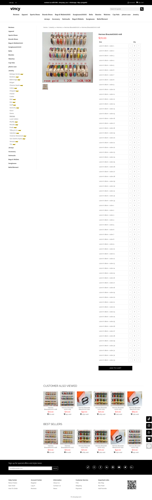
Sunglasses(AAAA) (80, 15)
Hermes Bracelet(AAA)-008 (50, 408)
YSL (12, 144)
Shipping (79, 486)
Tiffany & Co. (15, 130)
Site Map (101, 483)
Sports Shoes (35, 15)
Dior (12, 102)
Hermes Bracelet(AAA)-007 (67, 446)
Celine (13, 88)
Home (45, 27)
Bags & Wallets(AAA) (62, 15)
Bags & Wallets (78, 19)
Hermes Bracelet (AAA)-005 (67, 408)
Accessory (56, 19)
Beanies (98, 15)
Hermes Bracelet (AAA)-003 (118, 408)
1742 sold (118, 414)
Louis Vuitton (14, 119)
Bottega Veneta (16, 74)
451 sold (67, 414)
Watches (107, 15)
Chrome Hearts (16, 85)
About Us (56, 483)
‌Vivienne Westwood (18, 136)
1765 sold (101, 414)
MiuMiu (14, 122)
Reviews (16, 15)
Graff (13, 105)
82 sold (50, 414)
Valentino (14, 133)
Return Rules (12, 483)
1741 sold (135, 414)
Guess (12, 113)
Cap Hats (116, 15)
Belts (91, 15)
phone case (126, 15)
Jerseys (47, 19)
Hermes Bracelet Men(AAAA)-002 (84, 408)
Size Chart (11, 486)
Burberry (14, 77)
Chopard (14, 91)
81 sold (67, 452)
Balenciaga (15, 79)
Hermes (59, 27)
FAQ (77, 483)
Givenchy (14, 108)
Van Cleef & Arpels (17, 139)
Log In (33, 486)
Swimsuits (66, 19)
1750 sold (84, 414)
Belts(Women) (102, 19)
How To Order (13, 488)
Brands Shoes (47, 15)
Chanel (12, 94)
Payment (79, 488)
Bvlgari (12, 82)
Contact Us (57, 486)
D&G (13, 99)
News (55, 488)
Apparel (25, 15)
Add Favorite (102, 488)
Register (33, 483)
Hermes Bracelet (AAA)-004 (101, 408)
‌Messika (14, 124)
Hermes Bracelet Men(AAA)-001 (134, 408)
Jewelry (136, 15)
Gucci (11, 110)
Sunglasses (90, 19)
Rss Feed (101, 486)
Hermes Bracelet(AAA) (71, 27)
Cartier (12, 96)
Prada (13, 127)
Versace (14, 141)
